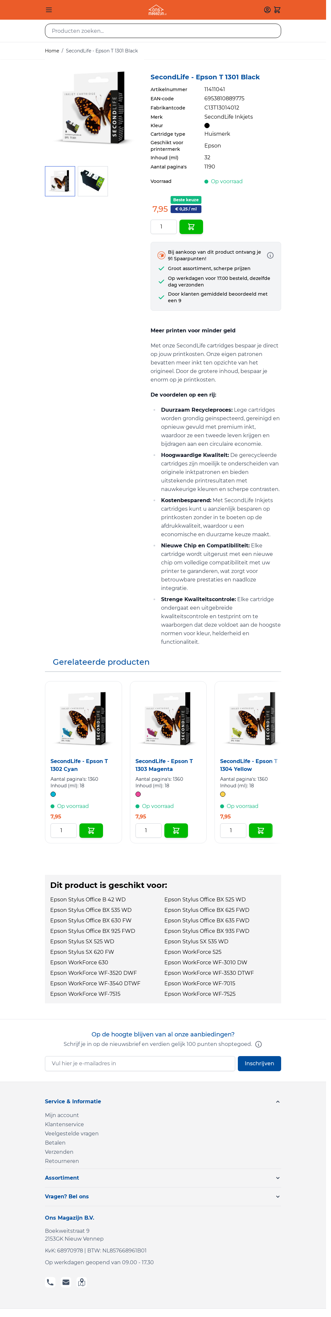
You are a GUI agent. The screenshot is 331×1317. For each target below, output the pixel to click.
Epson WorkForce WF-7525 (200, 994)
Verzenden (59, 1152)
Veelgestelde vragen (72, 1133)
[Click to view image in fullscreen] (94, 108)
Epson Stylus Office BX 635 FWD (206, 920)
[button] (163, 1101)
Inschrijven (259, 1063)
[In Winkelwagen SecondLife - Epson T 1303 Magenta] (176, 830)
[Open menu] (49, 10)
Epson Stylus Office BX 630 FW (91, 920)
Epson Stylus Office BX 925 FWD (92, 931)
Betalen (55, 1143)
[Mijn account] (267, 10)
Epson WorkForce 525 (192, 952)
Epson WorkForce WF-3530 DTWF (209, 973)
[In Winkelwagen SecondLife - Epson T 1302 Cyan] (91, 830)
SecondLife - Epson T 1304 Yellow (249, 765)
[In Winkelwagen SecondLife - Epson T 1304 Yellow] (261, 830)
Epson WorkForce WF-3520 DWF (93, 973)
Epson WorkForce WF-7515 (85, 994)
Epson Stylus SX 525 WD (82, 941)
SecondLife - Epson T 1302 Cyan (79, 765)
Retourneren (62, 1161)
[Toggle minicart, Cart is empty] (277, 10)
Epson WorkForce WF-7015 (199, 983)
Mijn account (62, 1115)
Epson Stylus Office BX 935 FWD (206, 931)
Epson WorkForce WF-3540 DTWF (95, 983)
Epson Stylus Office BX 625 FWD (206, 910)
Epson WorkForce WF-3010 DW (205, 962)
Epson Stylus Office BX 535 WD (91, 910)
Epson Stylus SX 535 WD (196, 941)
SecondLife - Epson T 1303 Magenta (164, 765)
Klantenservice (64, 1124)
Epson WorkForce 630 (79, 962)
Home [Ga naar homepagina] (52, 51)
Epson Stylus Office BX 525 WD (205, 899)
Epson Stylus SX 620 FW (82, 952)
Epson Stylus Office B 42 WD (88, 899)
